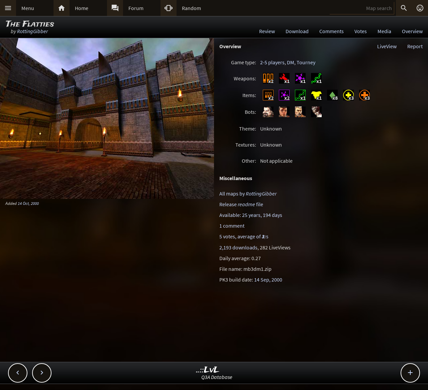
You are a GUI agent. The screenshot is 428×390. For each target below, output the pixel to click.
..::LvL (208, 370)
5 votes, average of (243, 236)
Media (384, 31)
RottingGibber (32, 31)
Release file (241, 204)
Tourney (306, 62)
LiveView (387, 46)
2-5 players (272, 62)
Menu (27, 8)
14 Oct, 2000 (28, 203)
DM (290, 62)
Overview (412, 31)
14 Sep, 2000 (268, 279)
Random (191, 8)
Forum (135, 8)
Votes (360, 31)
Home (81, 8)
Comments (331, 31)
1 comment (231, 225)
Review (267, 31)
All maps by (248, 193)
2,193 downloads (238, 247)
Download (297, 31)
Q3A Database (216, 377)
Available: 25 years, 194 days (250, 215)
